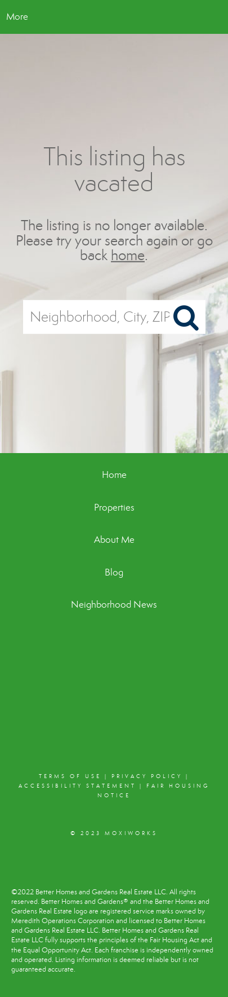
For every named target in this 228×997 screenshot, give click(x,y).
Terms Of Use (70, 776)
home (128, 255)
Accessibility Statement (77, 786)
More (17, 17)
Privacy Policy (146, 776)
